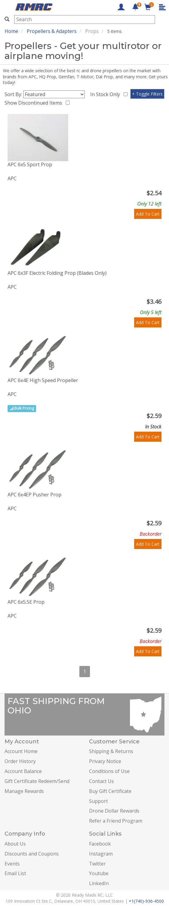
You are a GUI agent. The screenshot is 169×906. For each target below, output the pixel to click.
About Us (15, 843)
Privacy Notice (105, 761)
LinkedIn (99, 883)
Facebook (100, 843)
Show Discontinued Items (35, 102)
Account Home (21, 751)
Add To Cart (148, 214)
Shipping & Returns (111, 751)
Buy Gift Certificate (110, 791)
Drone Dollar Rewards (114, 810)
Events (12, 863)
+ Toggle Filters (147, 94)
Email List (15, 873)
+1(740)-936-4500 (146, 901)
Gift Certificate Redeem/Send (37, 781)
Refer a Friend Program (115, 820)
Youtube (98, 873)
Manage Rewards (24, 791)
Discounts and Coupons (32, 853)
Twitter (97, 863)
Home (11, 31)
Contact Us (101, 781)
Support (98, 801)
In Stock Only (106, 94)
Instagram (101, 853)
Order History (20, 761)
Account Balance (23, 771)
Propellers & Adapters (52, 31)
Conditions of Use (109, 771)
